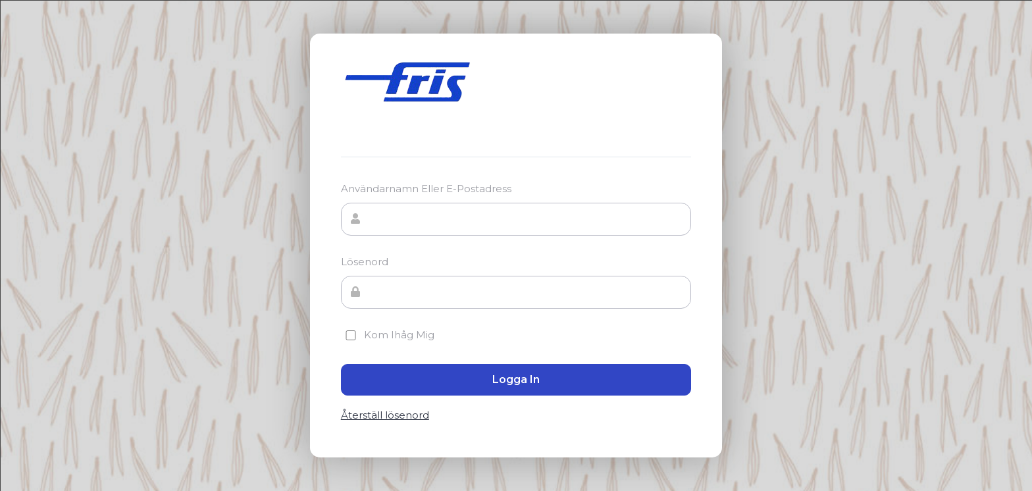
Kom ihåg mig (387, 334)
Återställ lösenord (385, 415)
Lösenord (364, 261)
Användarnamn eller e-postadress (426, 188)
